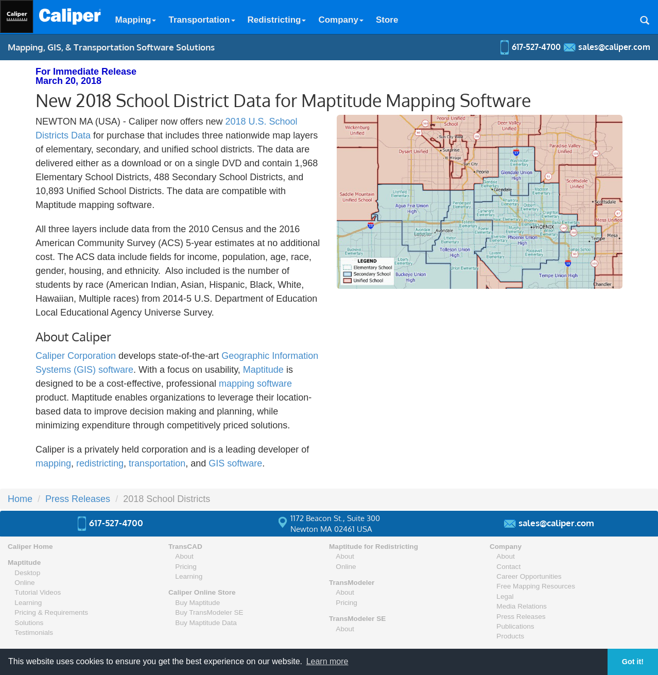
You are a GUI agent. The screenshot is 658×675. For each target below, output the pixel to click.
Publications (515, 626)
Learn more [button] (327, 661)
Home (20, 499)
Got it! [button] (633, 661)
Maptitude (263, 370)
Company (340, 20)
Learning (28, 603)
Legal (504, 596)
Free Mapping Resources (535, 586)
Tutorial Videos (37, 592)
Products (510, 636)
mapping (53, 463)
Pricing (186, 566)
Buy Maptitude (197, 603)
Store (387, 20)
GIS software (235, 463)
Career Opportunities (528, 576)
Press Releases (77, 499)
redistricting (100, 463)
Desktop (27, 573)
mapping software (255, 383)
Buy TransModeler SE (209, 612)
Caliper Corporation (76, 356)
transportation (157, 463)
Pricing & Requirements (51, 612)
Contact (508, 566)
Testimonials (33, 632)
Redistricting (277, 20)
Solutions (28, 623)
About (184, 556)
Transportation (201, 20)
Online (24, 582)
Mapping (136, 20)
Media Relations (521, 606)
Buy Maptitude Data (205, 623)
